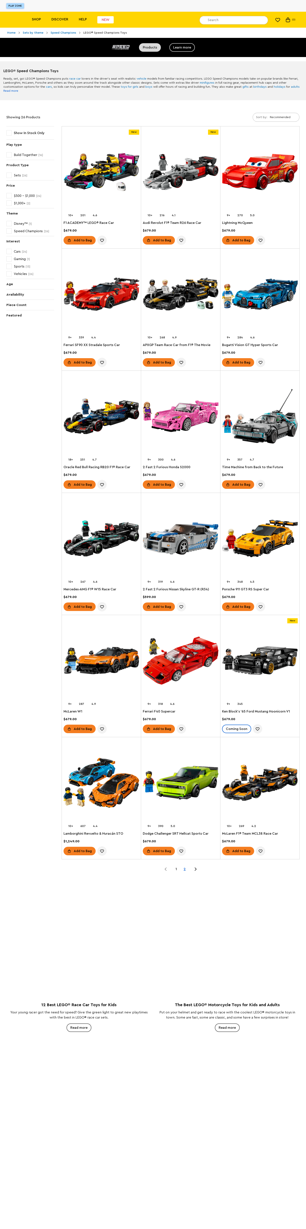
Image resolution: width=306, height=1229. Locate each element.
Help (83, 19)
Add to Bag (83, 240)
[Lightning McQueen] (260, 173)
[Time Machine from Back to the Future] (260, 417)
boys (148, 86)
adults (295, 86)
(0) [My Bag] (290, 20)
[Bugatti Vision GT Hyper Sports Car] (260, 295)
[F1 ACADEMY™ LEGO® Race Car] (101, 173)
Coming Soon (236, 729)
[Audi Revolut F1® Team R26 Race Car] (180, 173)
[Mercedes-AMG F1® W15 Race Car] (101, 539)
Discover (59, 19)
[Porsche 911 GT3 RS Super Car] (260, 539)
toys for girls (129, 86)
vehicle (141, 78)
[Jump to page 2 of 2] (195, 869)
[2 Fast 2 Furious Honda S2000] (180, 417)
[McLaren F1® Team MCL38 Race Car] (260, 783)
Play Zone (15, 5)
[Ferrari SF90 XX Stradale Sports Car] (101, 295)
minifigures (207, 82)
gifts (245, 86)
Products (150, 47)
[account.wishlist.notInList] (102, 240)
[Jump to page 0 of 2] (165, 869)
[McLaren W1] (101, 661)
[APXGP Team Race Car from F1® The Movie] (180, 295)
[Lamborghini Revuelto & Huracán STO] (101, 783)
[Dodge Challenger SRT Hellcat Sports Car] (180, 783)
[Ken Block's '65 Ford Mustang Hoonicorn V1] (260, 661)
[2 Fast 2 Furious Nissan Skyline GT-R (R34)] (180, 539)
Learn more (182, 47)
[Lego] (12, 20)
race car (75, 78)
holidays (279, 86)
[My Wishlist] (278, 20)
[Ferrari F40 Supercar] (180, 661)
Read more (10, 90)
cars (49, 86)
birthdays (260, 86)
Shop (36, 19)
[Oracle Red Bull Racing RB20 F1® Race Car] (101, 417)
